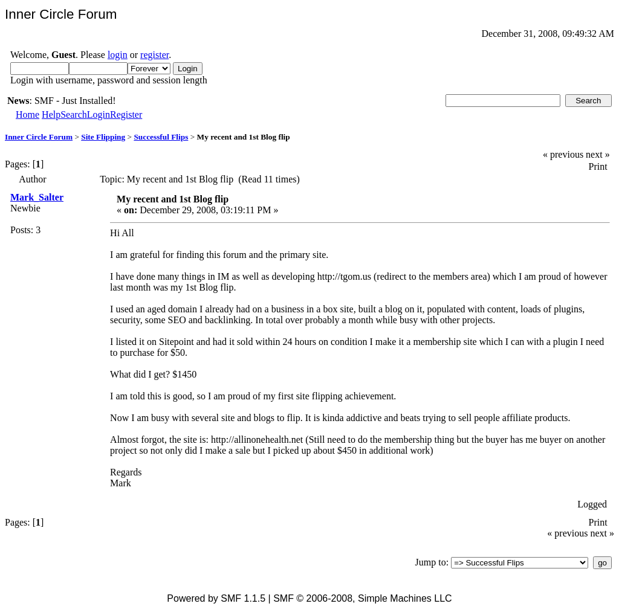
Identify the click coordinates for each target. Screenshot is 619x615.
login (118, 55)
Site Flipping (103, 136)
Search (73, 114)
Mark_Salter (36, 197)
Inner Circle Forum (39, 136)
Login (98, 114)
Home (27, 114)
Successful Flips (161, 136)
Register (126, 114)
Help (51, 114)
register (154, 55)
